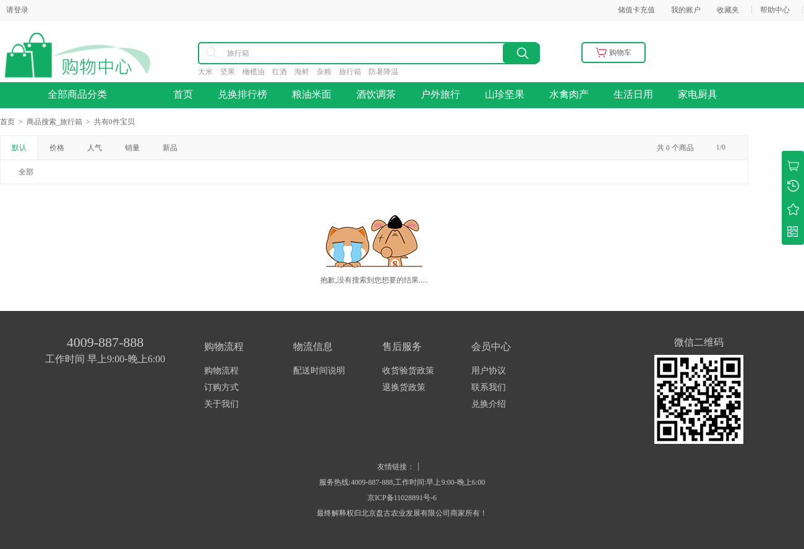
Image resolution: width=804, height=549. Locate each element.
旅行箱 (354, 71)
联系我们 (488, 387)
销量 (132, 147)
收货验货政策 (408, 370)
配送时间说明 (319, 370)
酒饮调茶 (376, 94)
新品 (170, 147)
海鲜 (305, 71)
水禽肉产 (569, 94)
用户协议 (488, 370)
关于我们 (221, 404)
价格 (56, 147)
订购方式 (221, 387)
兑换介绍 (488, 404)
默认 (19, 147)
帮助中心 (775, 10)
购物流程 (221, 370)
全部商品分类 (81, 94)
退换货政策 (404, 387)
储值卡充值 (636, 10)
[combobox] (316, 53)
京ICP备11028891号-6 (402, 497)
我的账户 (686, 10)
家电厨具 (697, 94)
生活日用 (633, 94)
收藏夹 (728, 10)
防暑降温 (387, 71)
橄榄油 (257, 71)
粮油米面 (311, 94)
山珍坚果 (504, 94)
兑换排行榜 (242, 94)
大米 (209, 71)
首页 (183, 94)
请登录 (17, 10)
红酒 (283, 71)
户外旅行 (440, 94)
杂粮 (328, 71)
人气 (94, 147)
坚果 (231, 71)
